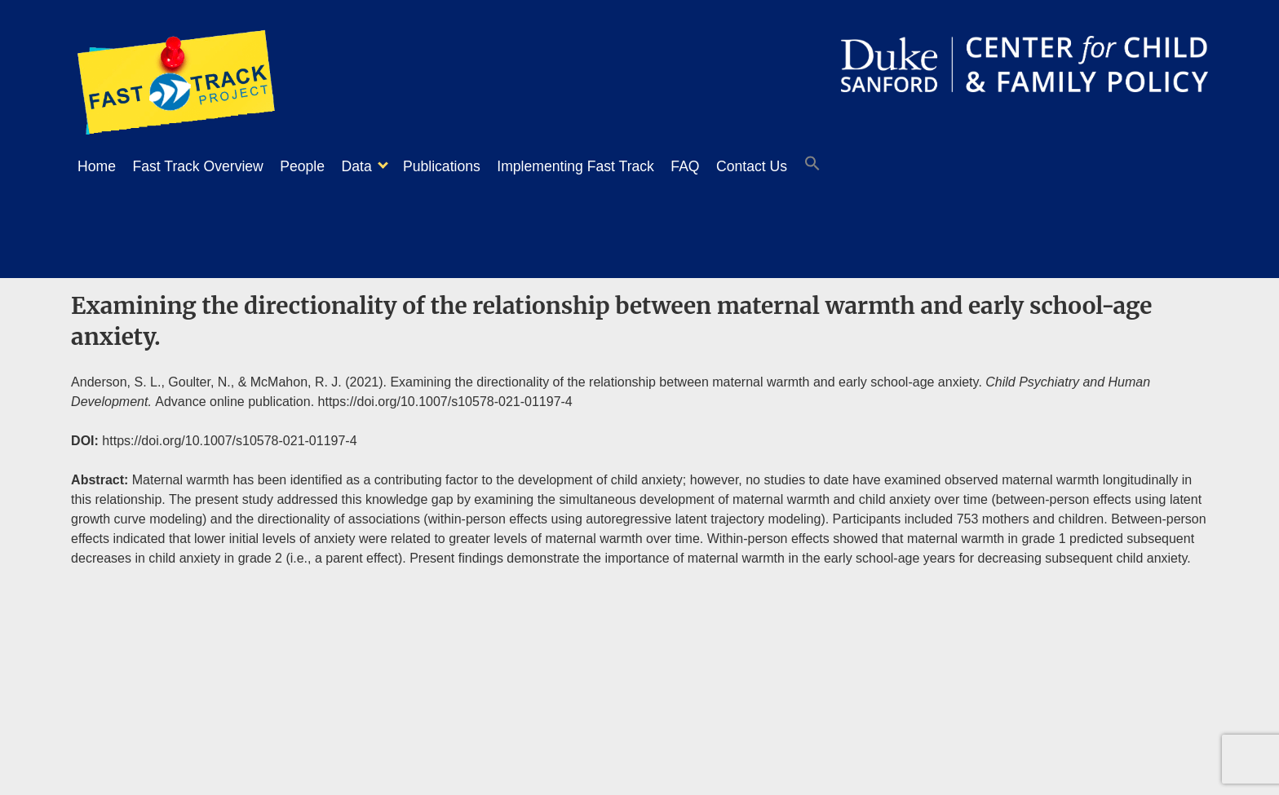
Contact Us (808, 166)
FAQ (733, 166)
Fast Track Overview (206, 166)
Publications (474, 166)
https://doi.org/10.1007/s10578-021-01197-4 (445, 397)
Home (96, 166)
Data (381, 166)
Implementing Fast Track (616, 166)
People (318, 166)
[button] (877, 167)
